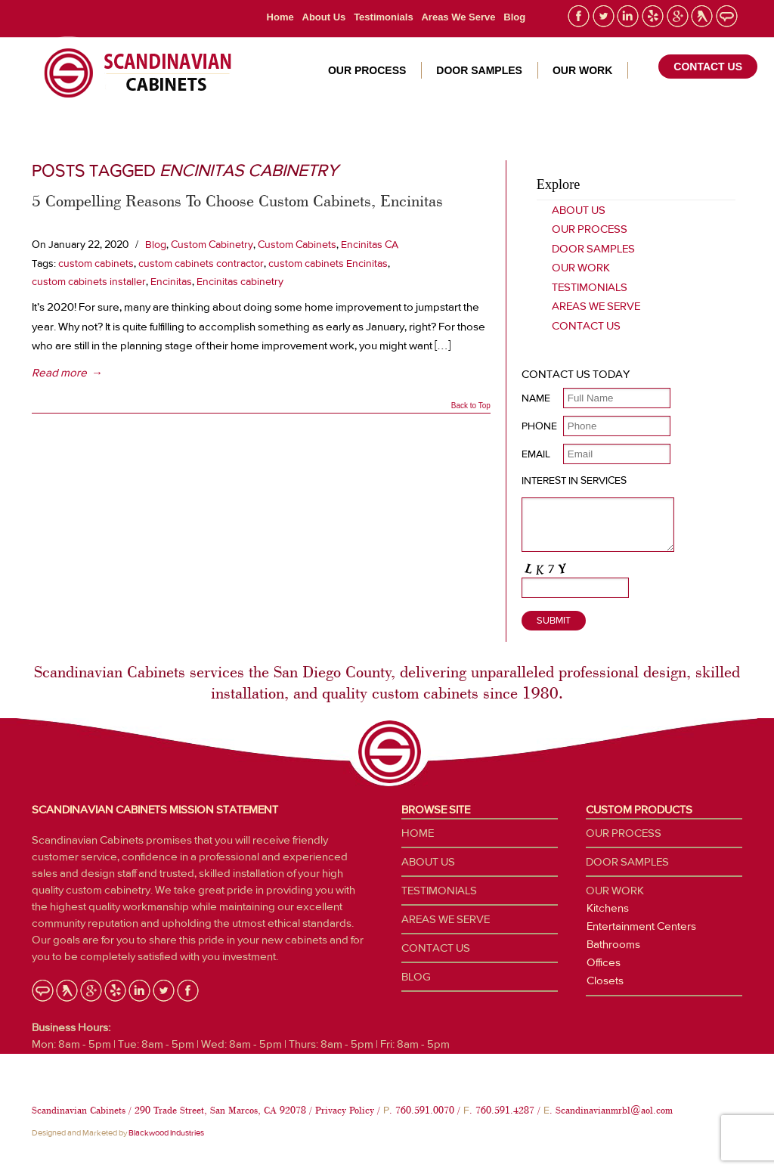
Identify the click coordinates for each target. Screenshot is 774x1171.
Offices (604, 962)
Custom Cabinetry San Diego (132, 73)
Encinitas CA (369, 244)
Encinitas (171, 281)
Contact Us (586, 326)
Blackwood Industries (166, 1133)
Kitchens (608, 908)
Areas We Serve (458, 17)
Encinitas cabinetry (240, 281)
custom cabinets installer (89, 281)
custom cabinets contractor (201, 263)
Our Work (581, 267)
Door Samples (593, 249)
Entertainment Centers (641, 926)
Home (280, 17)
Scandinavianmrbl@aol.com (614, 1110)
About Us (324, 17)
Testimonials (383, 17)
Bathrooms (613, 944)
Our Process (589, 229)
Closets (605, 980)
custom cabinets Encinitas (328, 263)
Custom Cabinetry (212, 244)
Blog (514, 17)
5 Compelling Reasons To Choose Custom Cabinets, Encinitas (237, 200)
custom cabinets (96, 263)
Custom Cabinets (297, 244)
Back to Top (471, 406)
